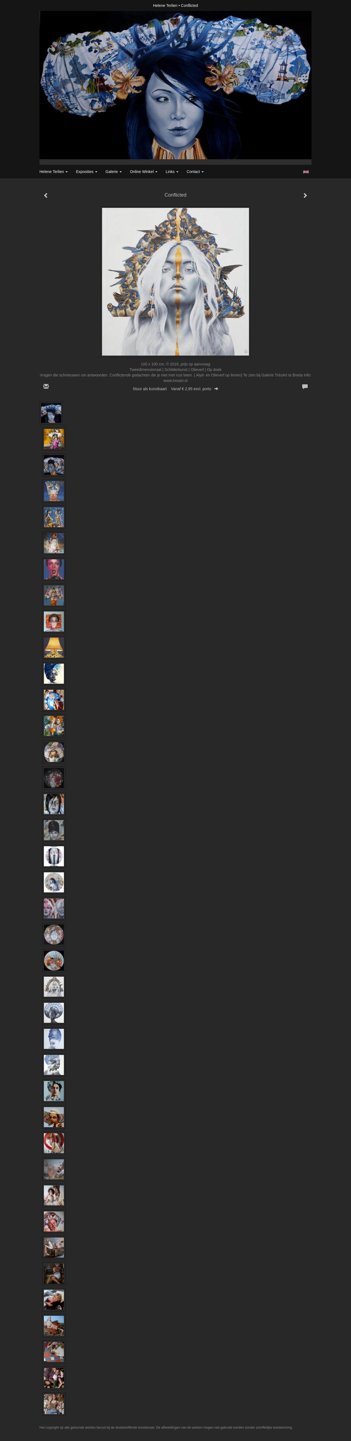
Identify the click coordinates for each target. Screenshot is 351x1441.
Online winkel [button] (143, 171)
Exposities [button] (86, 171)
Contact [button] (195, 171)
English (306, 172)
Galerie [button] (114, 171)
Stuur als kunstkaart (175, 389)
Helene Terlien (165, 5)
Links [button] (172, 171)
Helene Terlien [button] (53, 171)
